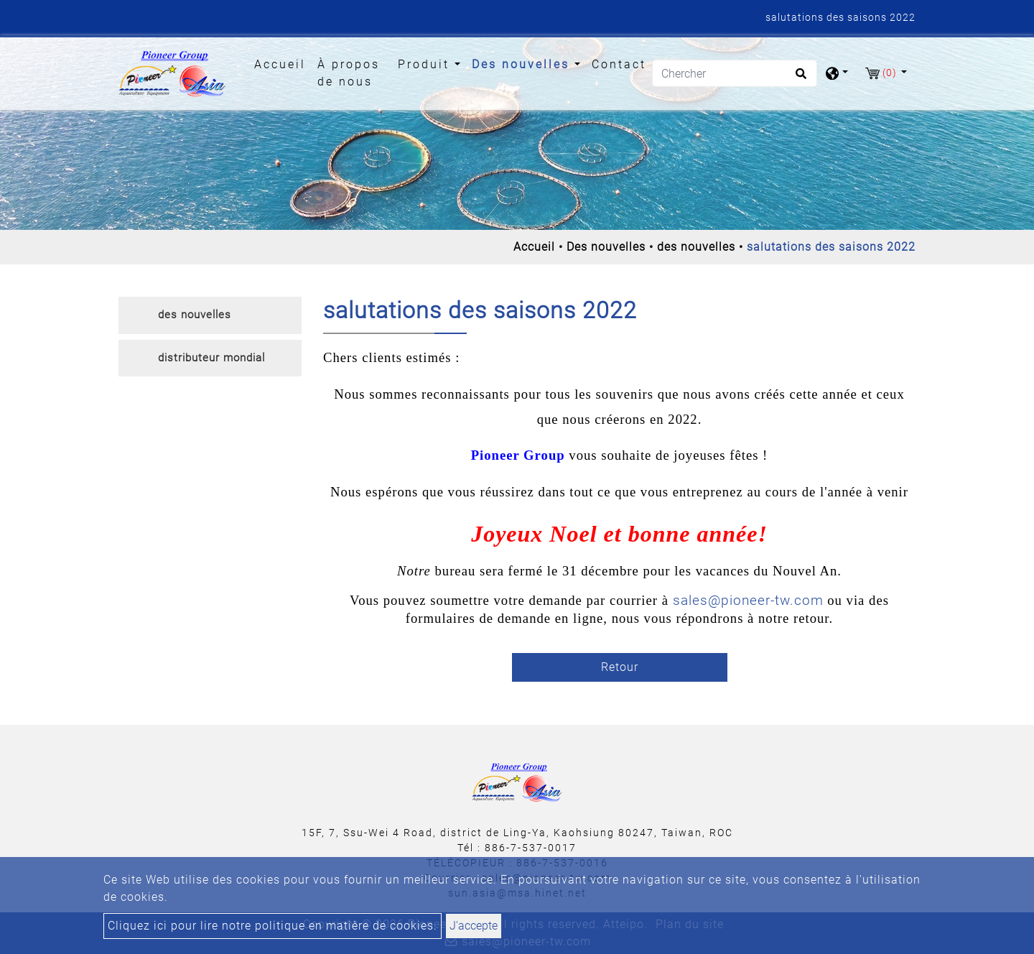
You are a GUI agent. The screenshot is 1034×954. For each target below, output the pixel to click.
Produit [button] (426, 64)
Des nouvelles (606, 247)
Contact (619, 64)
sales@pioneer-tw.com (748, 600)
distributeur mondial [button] (211, 357)
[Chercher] (734, 73)
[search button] (798, 78)
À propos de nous (348, 72)
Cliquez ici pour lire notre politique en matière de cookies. (272, 925)
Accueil (283, 63)
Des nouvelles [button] (523, 64)
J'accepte (474, 925)
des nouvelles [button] (194, 314)
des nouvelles (696, 247)
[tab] (210, 315)
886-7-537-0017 (531, 847)
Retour (619, 667)
